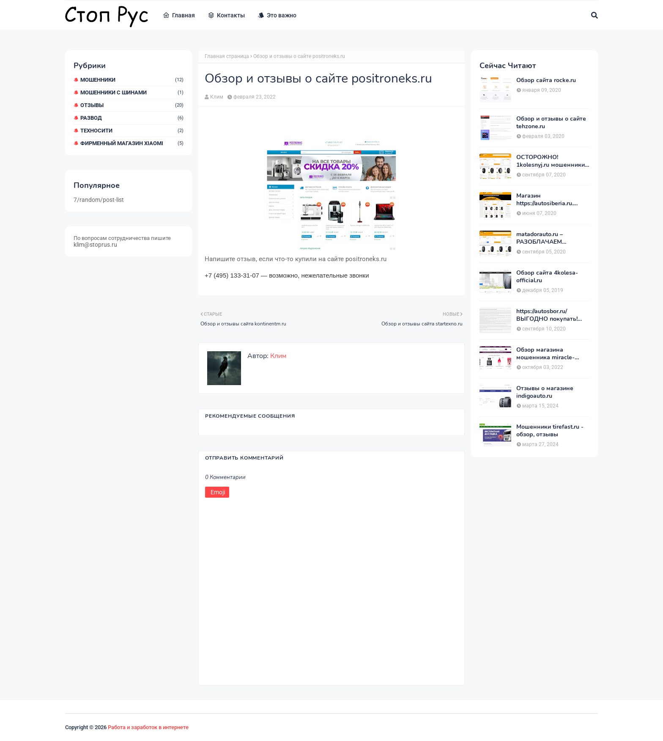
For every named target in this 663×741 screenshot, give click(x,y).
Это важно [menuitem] (277, 15)
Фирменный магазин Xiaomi (132, 143)
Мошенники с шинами (132, 92)
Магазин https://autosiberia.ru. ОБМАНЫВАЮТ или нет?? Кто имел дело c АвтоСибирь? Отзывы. (548, 199)
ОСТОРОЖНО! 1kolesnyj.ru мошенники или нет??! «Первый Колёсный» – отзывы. (550, 161)
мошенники (132, 80)
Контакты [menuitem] (226, 15)
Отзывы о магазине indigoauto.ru (544, 392)
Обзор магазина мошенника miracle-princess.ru (545, 353)
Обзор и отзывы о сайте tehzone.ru (551, 122)
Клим (216, 97)
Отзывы (132, 105)
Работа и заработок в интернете (148, 727)
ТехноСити (132, 130)
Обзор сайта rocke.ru (546, 80)
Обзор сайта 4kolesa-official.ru (547, 276)
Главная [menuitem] (179, 15)
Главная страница (227, 56)
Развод (132, 118)
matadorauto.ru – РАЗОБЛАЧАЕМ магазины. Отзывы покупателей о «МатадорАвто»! (543, 238)
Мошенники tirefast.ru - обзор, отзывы (550, 430)
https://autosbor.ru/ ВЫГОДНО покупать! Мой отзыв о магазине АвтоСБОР (548, 315)
